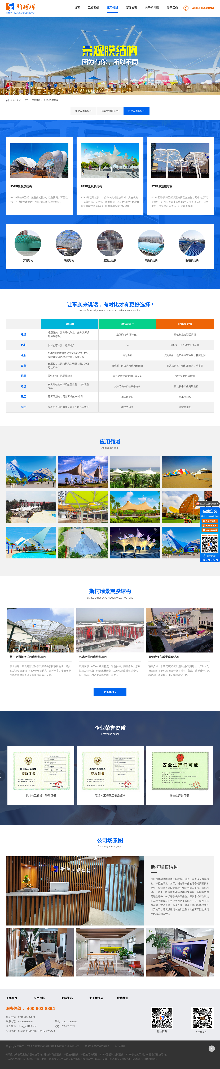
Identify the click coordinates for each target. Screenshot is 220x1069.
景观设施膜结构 (51, 100)
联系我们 (172, 7)
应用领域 (112, 7)
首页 (77, 7)
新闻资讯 (131, 7)
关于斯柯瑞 (152, 7)
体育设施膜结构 (110, 110)
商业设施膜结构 (83, 110)
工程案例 (93, 7)
